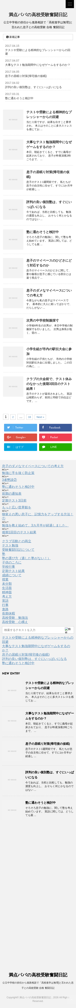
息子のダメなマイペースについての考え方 (33, 466)
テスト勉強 (10, 545)
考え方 (7, 596)
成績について (11, 575)
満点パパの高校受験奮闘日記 (38, 15)
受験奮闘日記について (18, 549)
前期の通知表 (11, 493)
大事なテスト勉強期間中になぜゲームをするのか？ (37, 64)
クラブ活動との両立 (16, 541)
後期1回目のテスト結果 (19, 532)
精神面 (7, 592)
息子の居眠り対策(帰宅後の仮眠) (26, 76)
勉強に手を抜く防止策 (18, 473)
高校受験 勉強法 (15, 617)
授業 (5, 579)
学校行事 (8, 566)
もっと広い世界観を (16, 507)
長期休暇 (8, 613)
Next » (40, 417)
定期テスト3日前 (14, 500)
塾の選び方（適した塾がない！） (26, 558)
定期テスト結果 (13, 571)
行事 (5, 605)
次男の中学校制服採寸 (42, 320)
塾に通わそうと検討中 (19, 98)
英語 (5, 600)
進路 (5, 609)
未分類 (7, 583)
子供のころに (11, 562)
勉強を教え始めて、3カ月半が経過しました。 (35, 525)
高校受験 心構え (15, 622)
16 (29, 417)
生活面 (7, 588)
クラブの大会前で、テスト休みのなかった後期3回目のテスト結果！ (49, 383)
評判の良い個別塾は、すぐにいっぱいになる (33, 87)
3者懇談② (9, 480)
